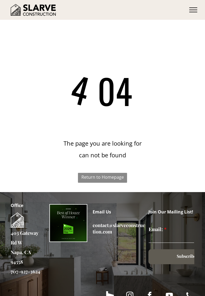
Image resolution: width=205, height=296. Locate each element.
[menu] (193, 10)
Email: (156, 229)
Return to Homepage (102, 177)
